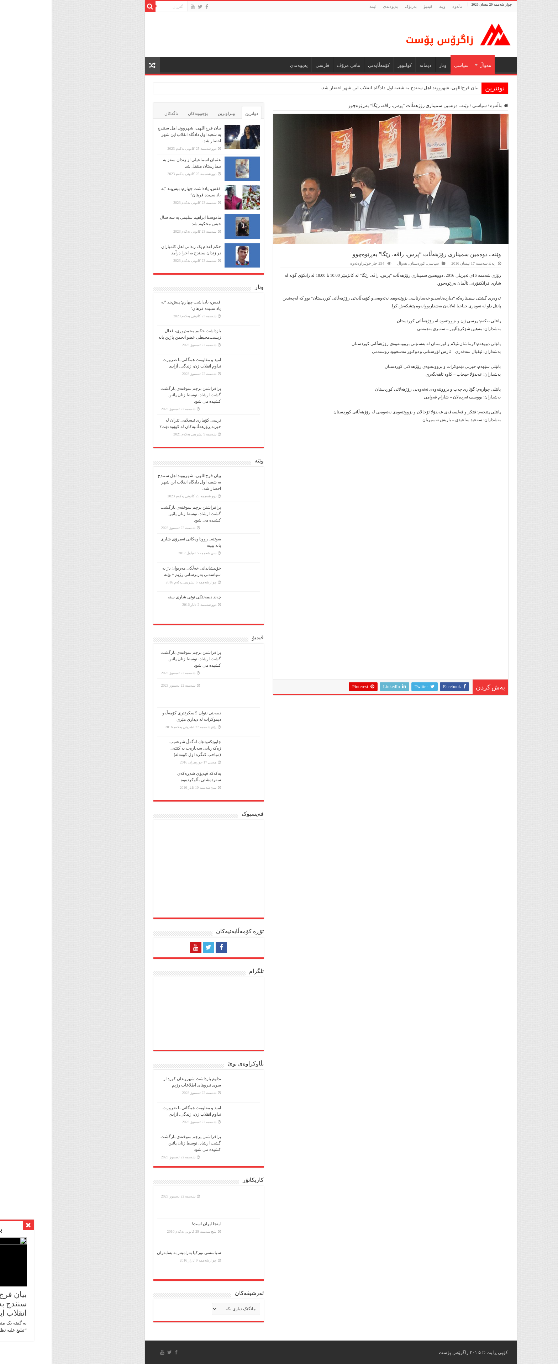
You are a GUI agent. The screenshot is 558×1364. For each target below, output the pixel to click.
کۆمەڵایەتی (327, 65)
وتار (391, 65)
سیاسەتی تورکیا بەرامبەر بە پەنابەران (137, 1252)
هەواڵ (433, 65)
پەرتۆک (359, 6)
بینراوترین (175, 113)
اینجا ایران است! (154, 1223)
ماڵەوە (447, 105)
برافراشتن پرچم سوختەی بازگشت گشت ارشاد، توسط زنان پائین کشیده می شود (139, 395)
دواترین (200, 113)
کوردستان (365, 263)
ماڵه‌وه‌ (406, 6)
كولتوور (353, 65)
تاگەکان (119, 113)
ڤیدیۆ (376, 6)
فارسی (271, 65)
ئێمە (321, 6)
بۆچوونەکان (146, 113)
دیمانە (374, 65)
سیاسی (409, 65)
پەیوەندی (338, 6)
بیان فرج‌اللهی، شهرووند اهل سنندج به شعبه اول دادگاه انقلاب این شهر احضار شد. (348, 87)
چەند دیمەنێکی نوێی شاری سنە (142, 596)
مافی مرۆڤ (296, 65)
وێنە (391, 6)
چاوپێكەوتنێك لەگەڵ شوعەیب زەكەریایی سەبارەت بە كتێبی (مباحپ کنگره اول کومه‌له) (143, 748)
